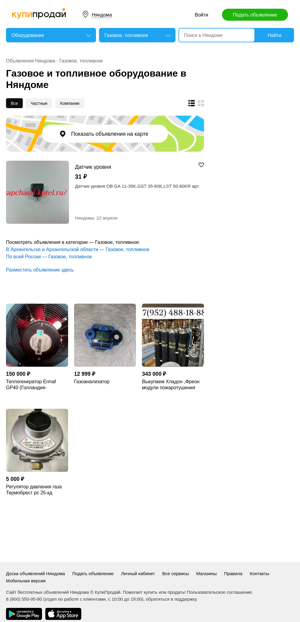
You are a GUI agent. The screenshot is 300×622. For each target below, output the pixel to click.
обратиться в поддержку (171, 599)
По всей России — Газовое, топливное (49, 256)
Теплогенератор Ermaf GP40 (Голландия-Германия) (31, 385)
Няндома (102, 14)
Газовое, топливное (81, 60)
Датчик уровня (93, 167)
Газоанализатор (92, 381)
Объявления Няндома (30, 60)
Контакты (259, 573)
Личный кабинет (138, 573)
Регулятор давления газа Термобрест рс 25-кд (34, 489)
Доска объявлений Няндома (35, 573)
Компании (69, 103)
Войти (201, 14)
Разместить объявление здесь (40, 269)
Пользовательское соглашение (219, 592)
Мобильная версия (26, 580)
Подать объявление (255, 14)
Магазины (206, 573)
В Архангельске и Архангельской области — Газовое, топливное (77, 249)
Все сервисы (175, 573)
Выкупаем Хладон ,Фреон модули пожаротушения (171, 384)
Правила (233, 573)
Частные (39, 103)
